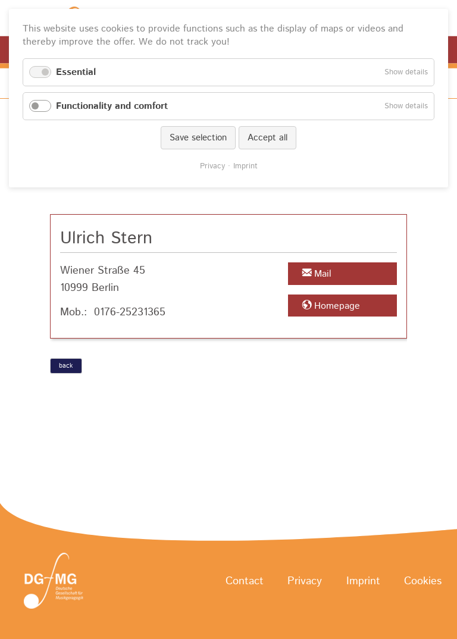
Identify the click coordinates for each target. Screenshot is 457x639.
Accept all (267, 137)
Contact (245, 581)
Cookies (423, 581)
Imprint (363, 581)
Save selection (198, 137)
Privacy (304, 581)
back (66, 366)
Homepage (337, 306)
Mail (322, 274)
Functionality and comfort (112, 106)
